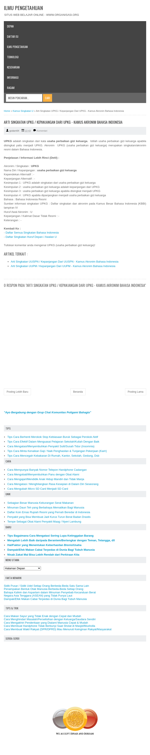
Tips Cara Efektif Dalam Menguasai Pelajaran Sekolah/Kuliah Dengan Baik (53, 441)
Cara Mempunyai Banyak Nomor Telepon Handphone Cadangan (47, 469)
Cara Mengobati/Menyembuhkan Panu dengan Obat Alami (43, 474)
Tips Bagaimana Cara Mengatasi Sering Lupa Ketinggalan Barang (50, 535)
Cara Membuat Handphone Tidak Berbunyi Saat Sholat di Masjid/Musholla (49, 625)
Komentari (42, 130)
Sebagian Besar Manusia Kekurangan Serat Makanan (40, 502)
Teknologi (13, 57)
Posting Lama (135, 391)
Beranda (78, 391)
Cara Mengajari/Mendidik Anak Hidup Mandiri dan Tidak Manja (45, 479)
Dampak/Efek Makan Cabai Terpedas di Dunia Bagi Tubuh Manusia (51, 549)
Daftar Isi (12, 36)
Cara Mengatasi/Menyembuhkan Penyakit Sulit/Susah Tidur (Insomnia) (50, 446)
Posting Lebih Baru (17, 391)
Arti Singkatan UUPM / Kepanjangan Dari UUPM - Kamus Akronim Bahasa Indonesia (63, 266)
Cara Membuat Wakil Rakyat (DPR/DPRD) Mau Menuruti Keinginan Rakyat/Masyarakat (58, 629)
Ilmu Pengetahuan (17, 47)
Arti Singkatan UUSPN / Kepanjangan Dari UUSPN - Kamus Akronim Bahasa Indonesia (64, 261)
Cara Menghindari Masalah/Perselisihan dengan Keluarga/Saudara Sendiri (50, 619)
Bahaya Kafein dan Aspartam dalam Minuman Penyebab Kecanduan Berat (50, 592)
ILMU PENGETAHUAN (23, 8)
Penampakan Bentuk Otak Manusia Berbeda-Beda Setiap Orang (43, 589)
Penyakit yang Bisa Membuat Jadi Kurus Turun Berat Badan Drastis (48, 516)
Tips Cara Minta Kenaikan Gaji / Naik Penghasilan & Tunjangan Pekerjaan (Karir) (57, 451)
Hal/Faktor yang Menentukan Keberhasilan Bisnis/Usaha (44, 545)
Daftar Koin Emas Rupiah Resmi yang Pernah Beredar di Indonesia (48, 512)
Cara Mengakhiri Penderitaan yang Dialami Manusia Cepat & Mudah (46, 622)
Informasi (13, 77)
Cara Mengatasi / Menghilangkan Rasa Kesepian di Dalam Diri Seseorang (52, 484)
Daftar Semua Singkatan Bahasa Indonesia (32, 232)
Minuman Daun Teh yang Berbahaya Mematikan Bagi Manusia (45, 507)
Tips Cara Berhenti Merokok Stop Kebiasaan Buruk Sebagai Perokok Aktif (52, 436)
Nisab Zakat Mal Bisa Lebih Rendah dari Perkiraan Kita (43, 554)
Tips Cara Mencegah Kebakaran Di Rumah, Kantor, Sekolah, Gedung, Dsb (53, 455)
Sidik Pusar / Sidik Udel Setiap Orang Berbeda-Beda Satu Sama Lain (46, 585)
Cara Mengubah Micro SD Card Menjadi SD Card (37, 488)
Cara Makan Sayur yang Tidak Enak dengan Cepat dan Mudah (42, 616)
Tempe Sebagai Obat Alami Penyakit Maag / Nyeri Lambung (44, 521)
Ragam (11, 88)
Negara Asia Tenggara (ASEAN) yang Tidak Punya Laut (38, 595)
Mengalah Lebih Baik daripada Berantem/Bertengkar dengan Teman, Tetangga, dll (61, 540)
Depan (10, 26)
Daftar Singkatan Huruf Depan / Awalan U (31, 236)
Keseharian (13, 67)
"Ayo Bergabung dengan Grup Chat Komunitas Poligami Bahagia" (47, 412)
